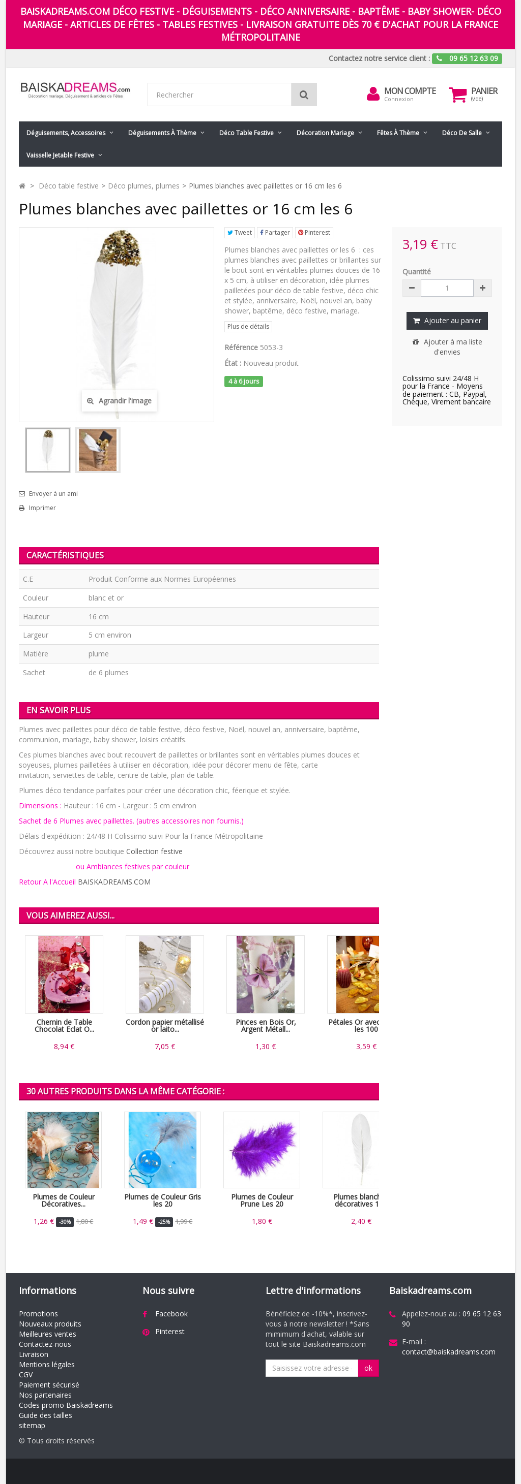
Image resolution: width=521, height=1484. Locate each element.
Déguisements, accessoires (65, 133)
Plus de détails (248, 326)
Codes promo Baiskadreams (66, 1405)
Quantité (416, 271)
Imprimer (42, 508)
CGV (26, 1374)
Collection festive (154, 851)
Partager (275, 232)
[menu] (373, 94)
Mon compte (410, 91)
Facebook (171, 1313)
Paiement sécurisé (49, 1385)
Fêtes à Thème (398, 133)
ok (368, 1368)
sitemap (32, 1425)
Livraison (33, 1354)
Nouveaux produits (50, 1324)
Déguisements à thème (162, 133)
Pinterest (314, 232)
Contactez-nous (45, 1344)
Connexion (399, 99)
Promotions (38, 1313)
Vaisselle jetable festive (60, 155)
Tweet (239, 232)
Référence (241, 347)
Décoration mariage (325, 133)
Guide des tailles (45, 1415)
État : (232, 363)
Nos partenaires (45, 1395)
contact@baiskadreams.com (449, 1351)
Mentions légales (47, 1364)
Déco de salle (462, 133)
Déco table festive (246, 133)
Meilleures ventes (47, 1334)
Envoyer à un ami (53, 493)
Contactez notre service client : (379, 58)
